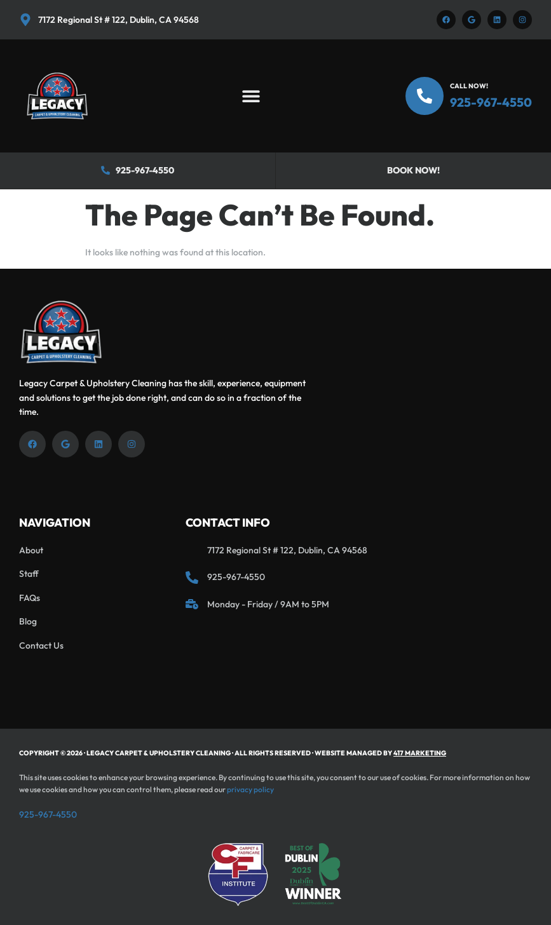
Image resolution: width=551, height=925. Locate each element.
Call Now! (469, 85)
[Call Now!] (424, 96)
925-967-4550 (491, 102)
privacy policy (250, 789)
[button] (250, 96)
